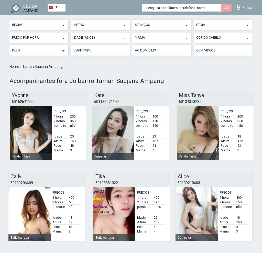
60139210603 (189, 183)
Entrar (245, 7)
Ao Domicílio (145, 50)
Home (14, 67)
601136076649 (106, 101)
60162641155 (23, 101)
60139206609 (21, 183)
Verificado (82, 50)
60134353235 (190, 101)
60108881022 (106, 183)
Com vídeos (205, 50)
